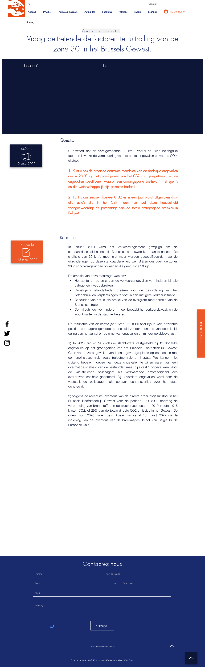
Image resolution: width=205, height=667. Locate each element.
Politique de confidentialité (102, 646)
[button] (68, 12)
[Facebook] (7, 324)
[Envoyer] (102, 625)
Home (29, 22)
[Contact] (152, 4)
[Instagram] (7, 343)
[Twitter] (7, 333)
